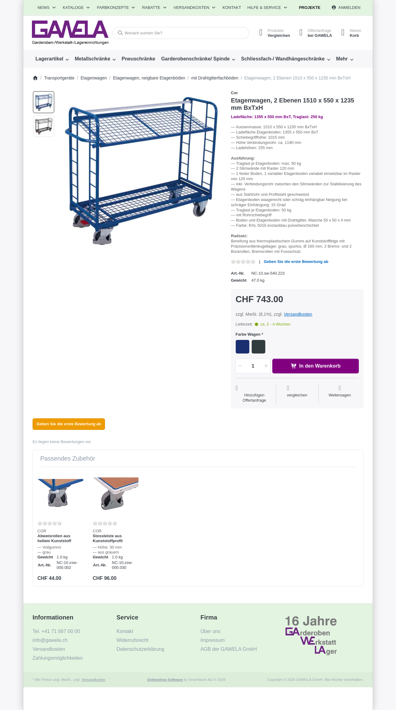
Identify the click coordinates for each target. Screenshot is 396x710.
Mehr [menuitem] (342, 58)
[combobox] (180, 33)
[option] (43, 102)
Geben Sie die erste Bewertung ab (296, 261)
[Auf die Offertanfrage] (254, 394)
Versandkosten (298, 314)
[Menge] (252, 366)
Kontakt (232, 7)
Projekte (309, 7)
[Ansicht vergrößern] (141, 171)
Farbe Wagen (247, 334)
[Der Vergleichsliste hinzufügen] (297, 394)
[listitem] (141, 171)
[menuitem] (52, 59)
